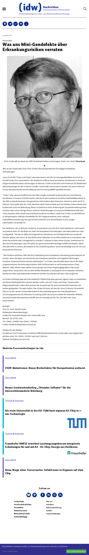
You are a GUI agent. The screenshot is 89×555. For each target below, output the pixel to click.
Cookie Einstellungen (53, 514)
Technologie (19, 501)
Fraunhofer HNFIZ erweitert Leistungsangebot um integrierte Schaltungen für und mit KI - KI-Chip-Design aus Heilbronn (42, 445)
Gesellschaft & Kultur (22, 504)
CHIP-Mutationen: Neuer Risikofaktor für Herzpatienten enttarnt (45, 368)
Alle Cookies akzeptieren (76, 551)
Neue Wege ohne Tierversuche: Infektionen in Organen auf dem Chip (44, 471)
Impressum (50, 504)
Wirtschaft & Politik (21, 513)
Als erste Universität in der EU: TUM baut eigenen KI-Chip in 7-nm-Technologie (43, 412)
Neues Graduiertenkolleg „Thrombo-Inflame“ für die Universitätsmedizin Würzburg (38, 389)
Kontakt (49, 511)
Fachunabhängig (20, 517)
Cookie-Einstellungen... (10, 551)
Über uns (49, 501)
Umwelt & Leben (20, 510)
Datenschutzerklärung (53, 507)
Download (80, 161)
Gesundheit (18, 507)
